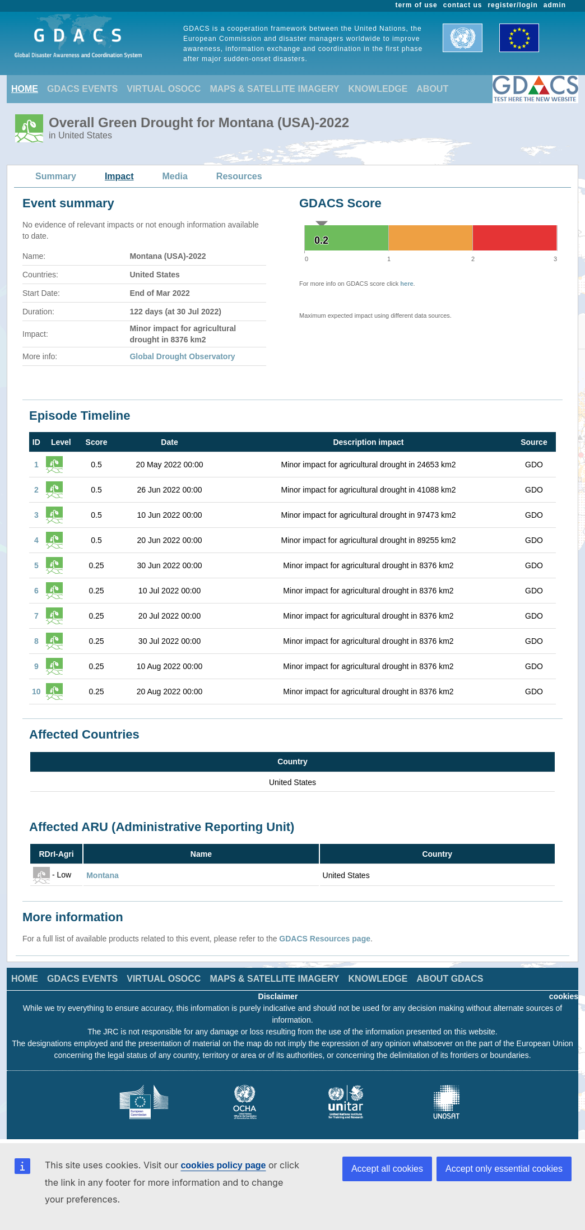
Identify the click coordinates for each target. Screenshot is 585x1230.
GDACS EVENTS (82, 89)
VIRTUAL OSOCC (164, 89)
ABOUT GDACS (449, 978)
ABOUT (432, 89)
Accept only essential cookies (504, 1168)
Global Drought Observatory (182, 356)
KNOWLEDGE (378, 89)
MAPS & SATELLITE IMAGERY (274, 89)
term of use (417, 5)
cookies (563, 996)
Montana (102, 875)
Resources (239, 176)
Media (175, 176)
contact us (462, 5)
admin (555, 5)
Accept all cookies (387, 1168)
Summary (55, 176)
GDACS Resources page (324, 938)
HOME (24, 89)
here (406, 283)
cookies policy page (223, 1165)
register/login (512, 5)
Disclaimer (278, 996)
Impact (119, 176)
